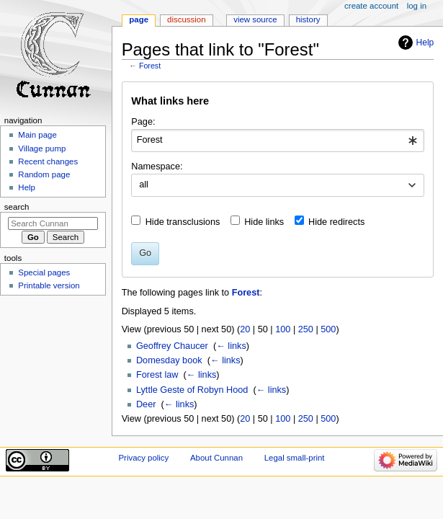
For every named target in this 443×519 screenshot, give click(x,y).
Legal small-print (294, 457)
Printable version (48, 285)
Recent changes (48, 161)
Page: (143, 122)
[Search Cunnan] (53, 223)
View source (255, 19)
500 (328, 329)
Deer (146, 404)
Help (425, 42)
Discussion (186, 19)
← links (231, 346)
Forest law (157, 375)
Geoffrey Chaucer (172, 346)
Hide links (264, 222)
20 (245, 329)
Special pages (44, 272)
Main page (37, 134)
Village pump (42, 148)
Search (17, 207)
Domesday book (169, 360)
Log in (416, 5)
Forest (150, 65)
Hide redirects (336, 222)
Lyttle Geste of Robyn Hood (192, 390)
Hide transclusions (183, 222)
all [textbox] (143, 184)
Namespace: (156, 166)
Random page (44, 174)
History (308, 19)
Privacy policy (143, 457)
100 (282, 329)
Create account (371, 5)
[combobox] (277, 140)
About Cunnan (216, 457)
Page (138, 19)
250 (305, 329)
